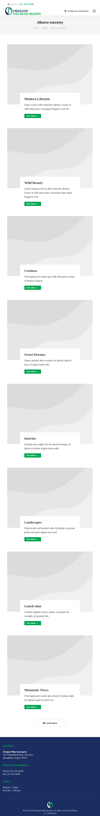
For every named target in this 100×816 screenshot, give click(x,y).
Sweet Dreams (34, 354)
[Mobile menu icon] (94, 11)
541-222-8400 (26, 4)
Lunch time (32, 606)
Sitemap (73, 810)
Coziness (30, 271)
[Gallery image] (50, 74)
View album (32, 116)
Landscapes (33, 522)
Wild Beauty (33, 183)
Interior (30, 438)
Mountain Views (36, 690)
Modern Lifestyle (37, 99)
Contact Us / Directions (76, 11)
